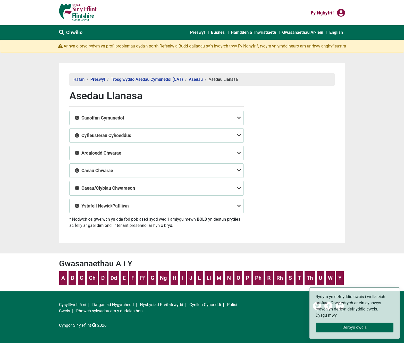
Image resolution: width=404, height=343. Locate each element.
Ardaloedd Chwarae (101, 153)
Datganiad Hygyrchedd (113, 304)
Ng (163, 278)
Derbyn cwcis (354, 327)
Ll (209, 278)
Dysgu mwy (326, 315)
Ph (258, 278)
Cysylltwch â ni (72, 304)
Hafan (79, 79)
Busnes (218, 32)
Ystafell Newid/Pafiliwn (105, 206)
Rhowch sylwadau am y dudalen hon (109, 310)
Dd (114, 278)
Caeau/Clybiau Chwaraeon (108, 188)
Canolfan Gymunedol (102, 118)
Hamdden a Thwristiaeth (253, 32)
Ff (142, 278)
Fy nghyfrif (322, 12)
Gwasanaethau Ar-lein (302, 32)
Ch (92, 278)
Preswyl (197, 32)
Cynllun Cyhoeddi (205, 304)
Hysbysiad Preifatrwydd (161, 304)
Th (310, 278)
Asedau (196, 79)
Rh (279, 278)
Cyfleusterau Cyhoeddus (106, 135)
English (336, 32)
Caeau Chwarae (97, 170)
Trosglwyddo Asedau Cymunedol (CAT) (147, 79)
